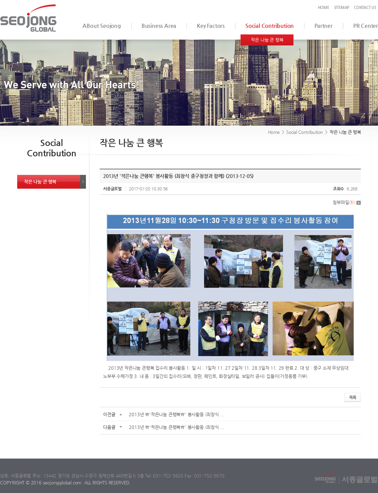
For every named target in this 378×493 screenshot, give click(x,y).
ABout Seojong (101, 25)
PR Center (365, 25)
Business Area (159, 25)
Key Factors (211, 25)
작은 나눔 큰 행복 (267, 39)
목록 (352, 397)
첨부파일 (347, 202)
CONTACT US (365, 7)
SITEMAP (341, 7)
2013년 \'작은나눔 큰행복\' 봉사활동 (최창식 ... (176, 414)
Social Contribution (269, 25)
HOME (323, 7)
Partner (323, 25)
